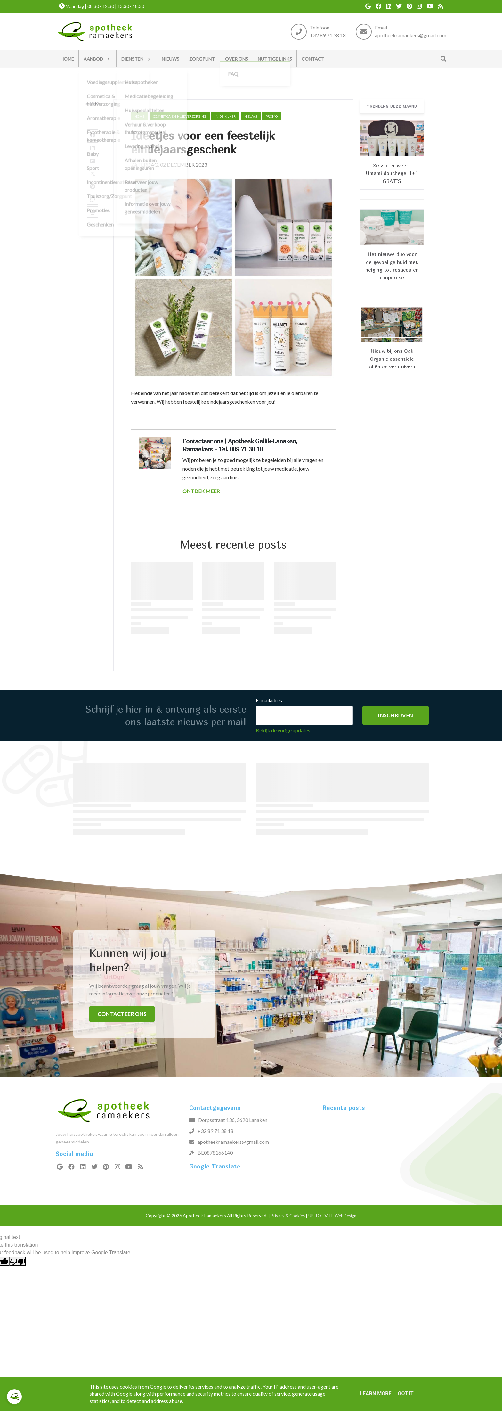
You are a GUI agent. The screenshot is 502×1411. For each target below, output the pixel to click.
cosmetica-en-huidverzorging (179, 116)
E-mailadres (269, 700)
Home (139, 116)
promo (272, 116)
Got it (405, 1393)
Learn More (375, 1393)
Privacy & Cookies (288, 1215)
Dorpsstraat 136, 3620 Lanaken (232, 1120)
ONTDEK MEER (201, 491)
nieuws (250, 116)
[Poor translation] (17, 1261)
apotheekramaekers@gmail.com (410, 35)
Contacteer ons (122, 1014)
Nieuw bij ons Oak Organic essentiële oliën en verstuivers (392, 359)
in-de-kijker (225, 116)
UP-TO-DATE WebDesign (332, 1215)
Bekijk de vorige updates (283, 730)
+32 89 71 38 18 (328, 35)
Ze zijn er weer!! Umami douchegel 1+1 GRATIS (392, 173)
